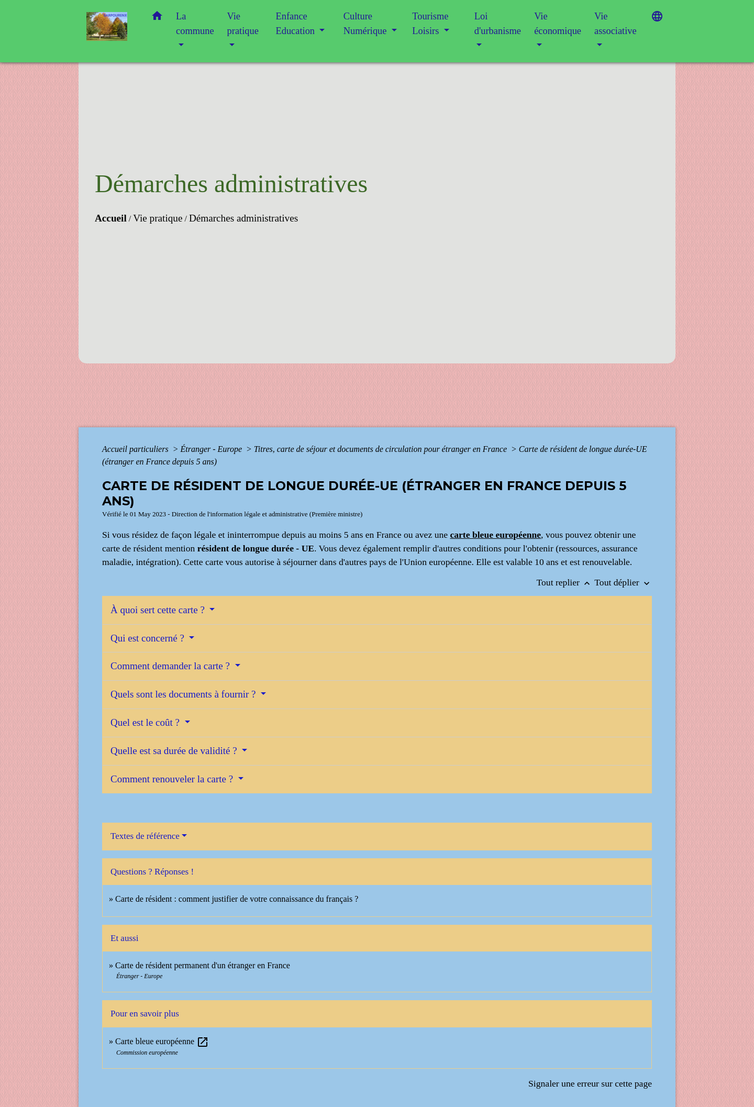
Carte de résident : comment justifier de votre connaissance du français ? (236, 898)
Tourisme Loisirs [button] (430, 23)
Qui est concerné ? (148, 638)
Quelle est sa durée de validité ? (174, 750)
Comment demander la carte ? (171, 665)
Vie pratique (157, 218)
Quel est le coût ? (146, 722)
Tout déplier (623, 582)
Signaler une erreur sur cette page (590, 1083)
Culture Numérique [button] (366, 23)
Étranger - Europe (212, 449)
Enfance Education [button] (296, 23)
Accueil (111, 218)
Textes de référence (145, 836)
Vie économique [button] (557, 23)
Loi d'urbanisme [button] (497, 23)
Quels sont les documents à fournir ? (184, 694)
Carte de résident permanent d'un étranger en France (202, 965)
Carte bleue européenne (162, 1041)
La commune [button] (195, 23)
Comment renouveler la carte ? (173, 778)
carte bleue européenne (495, 534)
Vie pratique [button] (243, 23)
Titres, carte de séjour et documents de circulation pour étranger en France (381, 449)
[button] (157, 18)
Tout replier (566, 582)
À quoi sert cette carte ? (158, 609)
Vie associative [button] (615, 23)
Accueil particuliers (136, 449)
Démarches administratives (243, 218)
